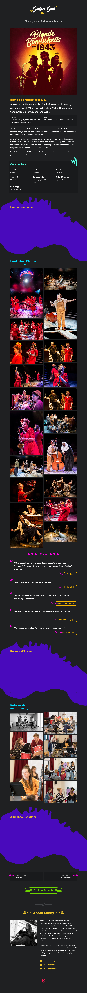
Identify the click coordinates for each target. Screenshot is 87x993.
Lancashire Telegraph (66, 620)
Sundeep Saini (43, 10)
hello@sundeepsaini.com (53, 961)
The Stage (70, 574)
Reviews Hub (69, 587)
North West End (68, 633)
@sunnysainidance (51, 965)
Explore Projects (43, 890)
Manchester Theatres (66, 603)
